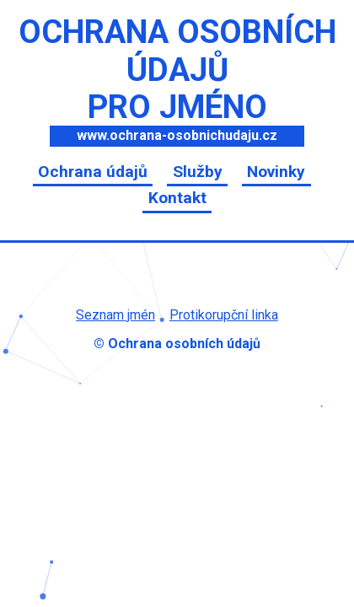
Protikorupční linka (223, 315)
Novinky (276, 171)
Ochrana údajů (93, 171)
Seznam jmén (115, 315)
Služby (198, 171)
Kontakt (177, 197)
